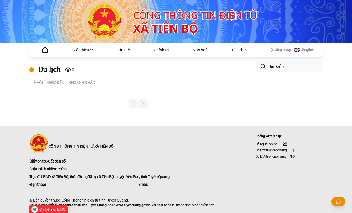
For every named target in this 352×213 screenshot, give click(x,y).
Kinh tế (124, 50)
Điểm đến (55, 82)
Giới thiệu (83, 50)
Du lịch (240, 50)
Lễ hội (37, 82)
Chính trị (161, 50)
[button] (143, 103)
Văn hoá (200, 50)
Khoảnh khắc (82, 82)
